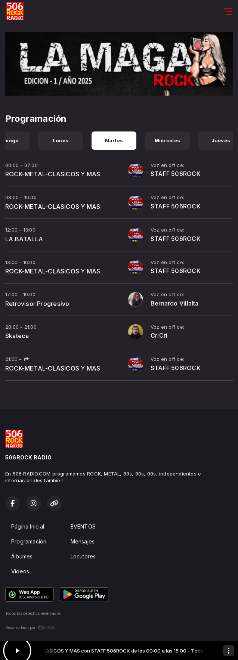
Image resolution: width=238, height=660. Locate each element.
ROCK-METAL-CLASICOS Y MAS (52, 174)
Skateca (17, 336)
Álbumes (22, 556)
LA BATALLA (24, 239)
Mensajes (83, 541)
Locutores (83, 556)
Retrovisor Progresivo (37, 303)
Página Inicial (27, 526)
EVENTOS (83, 526)
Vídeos (20, 571)
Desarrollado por (30, 627)
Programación (29, 541)
